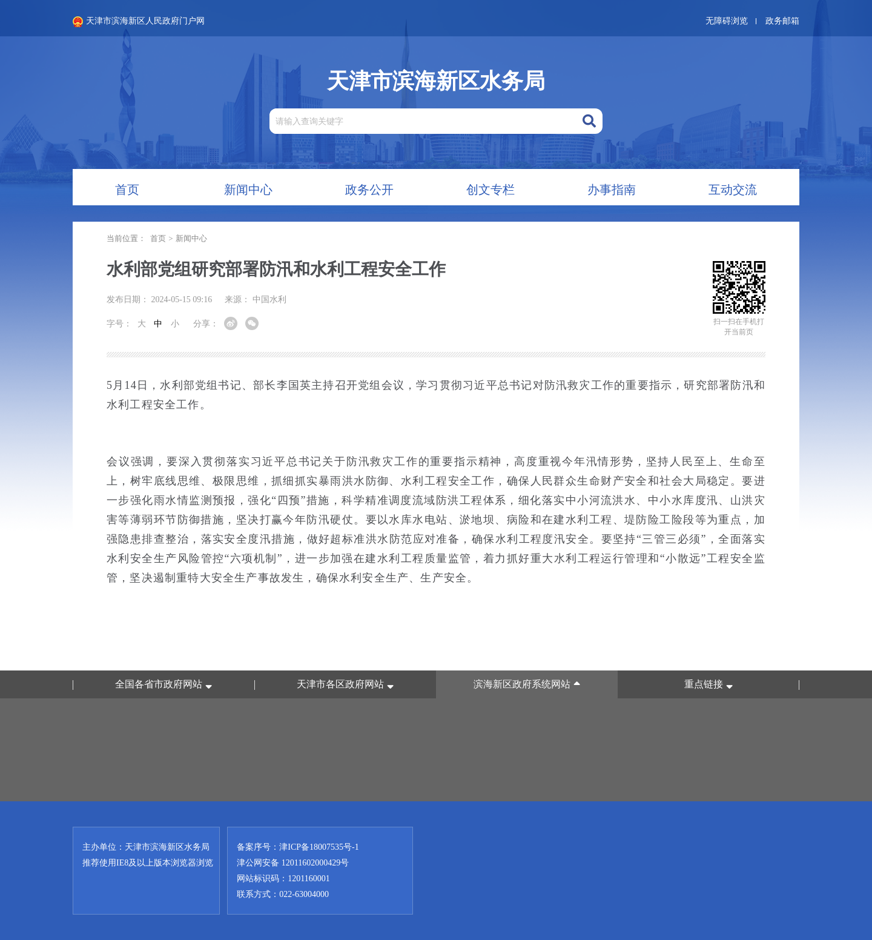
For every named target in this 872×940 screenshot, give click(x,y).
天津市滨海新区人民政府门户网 (139, 21)
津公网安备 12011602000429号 (293, 862)
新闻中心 (191, 238)
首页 (158, 238)
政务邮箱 (782, 20)
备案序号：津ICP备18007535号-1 (297, 847)
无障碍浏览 (726, 20)
